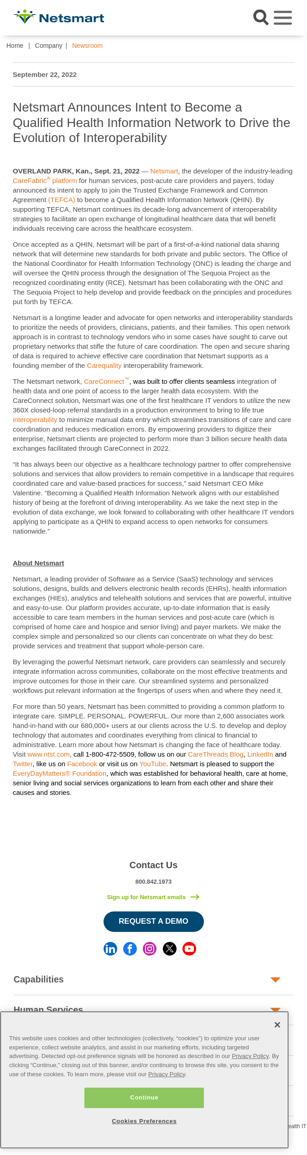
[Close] (277, 1025)
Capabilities (39, 979)
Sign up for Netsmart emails (146, 897)
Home (14, 45)
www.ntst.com (48, 754)
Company (48, 45)
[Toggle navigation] (282, 17)
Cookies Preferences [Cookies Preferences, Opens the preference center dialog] (144, 1121)
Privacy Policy (250, 1056)
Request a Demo (153, 921)
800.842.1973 (153, 881)
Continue (144, 1097)
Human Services (48, 1010)
